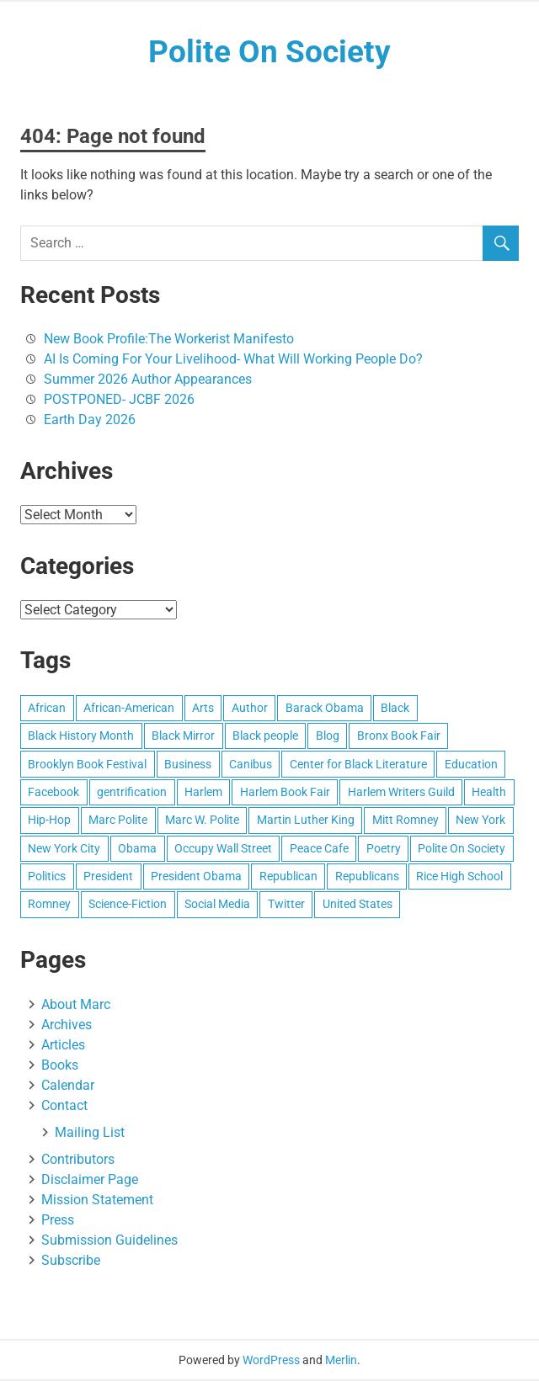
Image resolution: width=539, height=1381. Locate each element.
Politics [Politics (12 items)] (47, 877)
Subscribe (70, 1261)
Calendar (67, 1086)
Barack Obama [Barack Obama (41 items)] (325, 708)
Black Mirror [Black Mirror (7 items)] (183, 736)
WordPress (271, 1361)
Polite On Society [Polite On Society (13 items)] (461, 849)
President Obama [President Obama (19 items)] (196, 877)
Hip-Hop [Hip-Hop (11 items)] (49, 820)
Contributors (78, 1160)
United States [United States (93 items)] (357, 905)
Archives (66, 1025)
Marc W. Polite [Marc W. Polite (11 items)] (202, 820)
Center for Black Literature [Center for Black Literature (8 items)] (358, 765)
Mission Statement (97, 1200)
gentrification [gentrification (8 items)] (132, 792)
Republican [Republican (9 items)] (288, 877)
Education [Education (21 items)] (471, 765)
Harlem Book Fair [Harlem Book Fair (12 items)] (285, 792)
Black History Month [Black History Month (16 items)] (81, 736)
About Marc (75, 1005)
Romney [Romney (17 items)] (49, 905)
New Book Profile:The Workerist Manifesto (169, 340)
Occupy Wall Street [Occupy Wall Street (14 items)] (223, 849)
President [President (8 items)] (108, 877)
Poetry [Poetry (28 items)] (383, 849)
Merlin (341, 1361)
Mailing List (90, 1133)
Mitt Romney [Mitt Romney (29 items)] (405, 820)
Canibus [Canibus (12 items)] (250, 765)
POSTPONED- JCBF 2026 (119, 400)
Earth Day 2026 (90, 420)
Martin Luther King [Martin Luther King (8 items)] (306, 820)
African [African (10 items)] (47, 708)
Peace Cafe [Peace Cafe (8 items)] (319, 849)
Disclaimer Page (89, 1180)
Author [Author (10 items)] (250, 708)
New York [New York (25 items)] (480, 820)
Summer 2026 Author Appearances (148, 380)
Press (57, 1221)
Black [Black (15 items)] (395, 708)
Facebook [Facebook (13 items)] (53, 792)
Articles (63, 1046)
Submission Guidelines (109, 1241)
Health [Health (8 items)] (489, 792)
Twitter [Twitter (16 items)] (286, 905)
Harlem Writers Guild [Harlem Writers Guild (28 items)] (401, 792)
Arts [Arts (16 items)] (203, 708)
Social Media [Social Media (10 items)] (217, 905)
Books (59, 1066)
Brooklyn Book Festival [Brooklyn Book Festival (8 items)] (87, 765)
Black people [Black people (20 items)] (265, 736)
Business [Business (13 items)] (187, 765)
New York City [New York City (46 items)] (64, 849)
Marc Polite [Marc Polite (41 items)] (117, 820)
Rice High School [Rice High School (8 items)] (459, 877)
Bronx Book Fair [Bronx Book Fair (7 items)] (398, 736)
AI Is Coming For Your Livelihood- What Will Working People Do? (233, 360)
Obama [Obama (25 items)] (137, 849)
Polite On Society (269, 52)
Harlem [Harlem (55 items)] (203, 792)
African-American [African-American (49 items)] (128, 708)
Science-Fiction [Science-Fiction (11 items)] (127, 905)
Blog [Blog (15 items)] (327, 736)
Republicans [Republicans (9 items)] (367, 877)
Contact (64, 1106)
